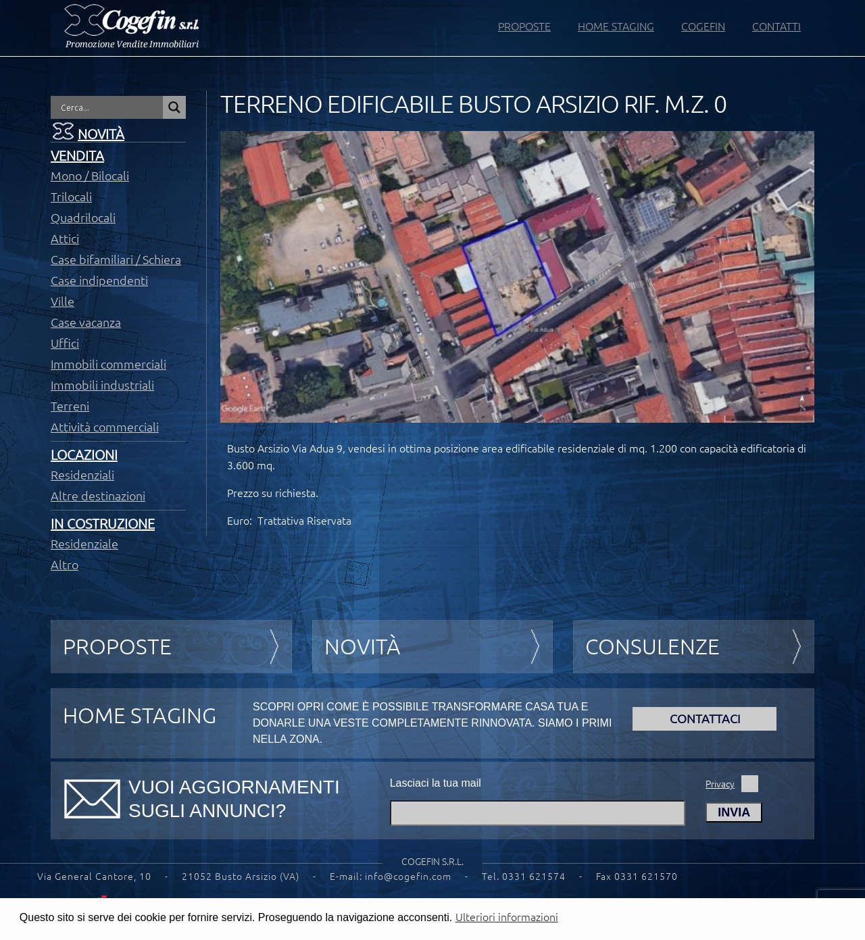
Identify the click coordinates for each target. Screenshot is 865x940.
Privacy (720, 784)
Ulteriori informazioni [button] (506, 917)
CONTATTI (776, 26)
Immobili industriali (102, 385)
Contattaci (705, 718)
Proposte (117, 646)
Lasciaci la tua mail (435, 783)
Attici (65, 238)
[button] (836, 919)
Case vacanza (86, 322)
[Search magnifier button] (174, 107)
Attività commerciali (105, 427)
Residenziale (84, 543)
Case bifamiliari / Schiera (116, 259)
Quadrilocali (83, 217)
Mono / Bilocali (90, 175)
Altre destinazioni (98, 495)
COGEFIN (703, 26)
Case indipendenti (99, 280)
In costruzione (103, 523)
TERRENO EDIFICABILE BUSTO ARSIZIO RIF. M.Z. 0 (473, 104)
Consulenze (652, 646)
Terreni (70, 406)
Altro (64, 564)
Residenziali (82, 474)
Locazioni (84, 455)
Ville (62, 301)
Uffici (65, 343)
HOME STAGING (616, 26)
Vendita (77, 155)
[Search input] (110, 107)
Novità (101, 134)
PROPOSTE (524, 26)
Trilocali (71, 196)
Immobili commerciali (108, 364)
